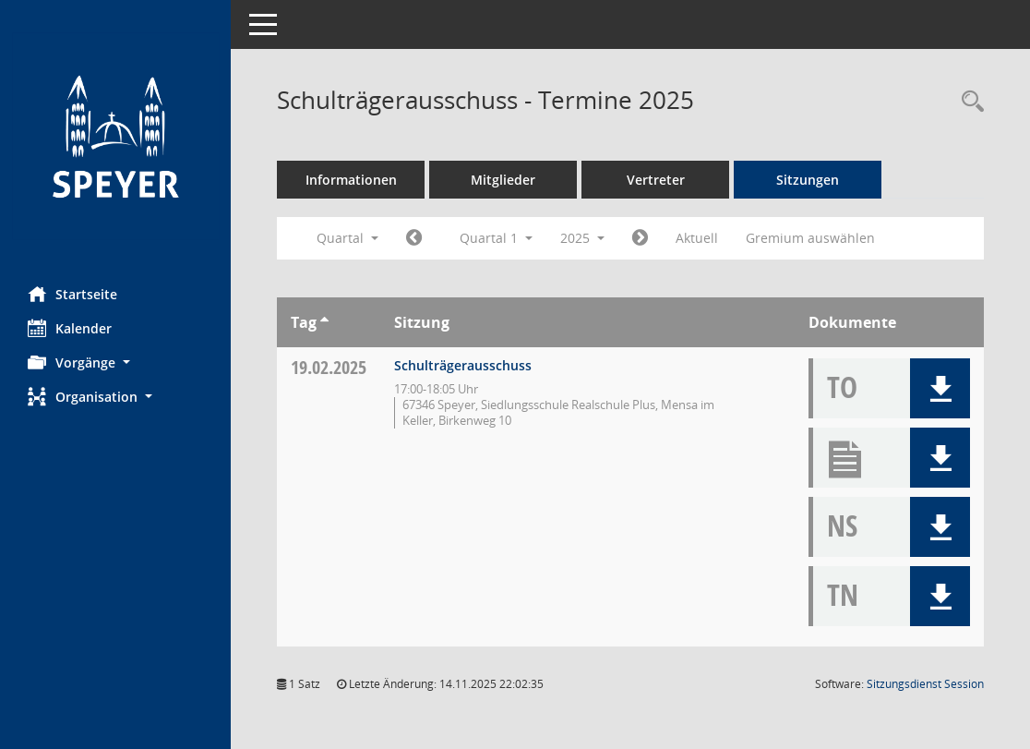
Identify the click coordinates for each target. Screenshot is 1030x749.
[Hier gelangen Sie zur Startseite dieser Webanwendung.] (115, 136)
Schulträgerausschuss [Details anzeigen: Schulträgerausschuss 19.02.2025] (463, 365)
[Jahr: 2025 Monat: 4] (640, 238)
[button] (115, 362)
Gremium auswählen (810, 238)
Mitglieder (503, 179)
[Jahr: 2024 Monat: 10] (414, 238)
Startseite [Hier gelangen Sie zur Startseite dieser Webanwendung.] (72, 293)
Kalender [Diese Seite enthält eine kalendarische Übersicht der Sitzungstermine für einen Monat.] (70, 328)
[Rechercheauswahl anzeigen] (968, 102)
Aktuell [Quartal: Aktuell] (697, 238)
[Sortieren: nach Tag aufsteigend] (324, 322)
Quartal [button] (347, 238)
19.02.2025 (328, 367)
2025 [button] (582, 238)
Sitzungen (807, 179)
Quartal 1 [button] (496, 238)
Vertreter (656, 179)
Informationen (351, 179)
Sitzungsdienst (925, 684)
